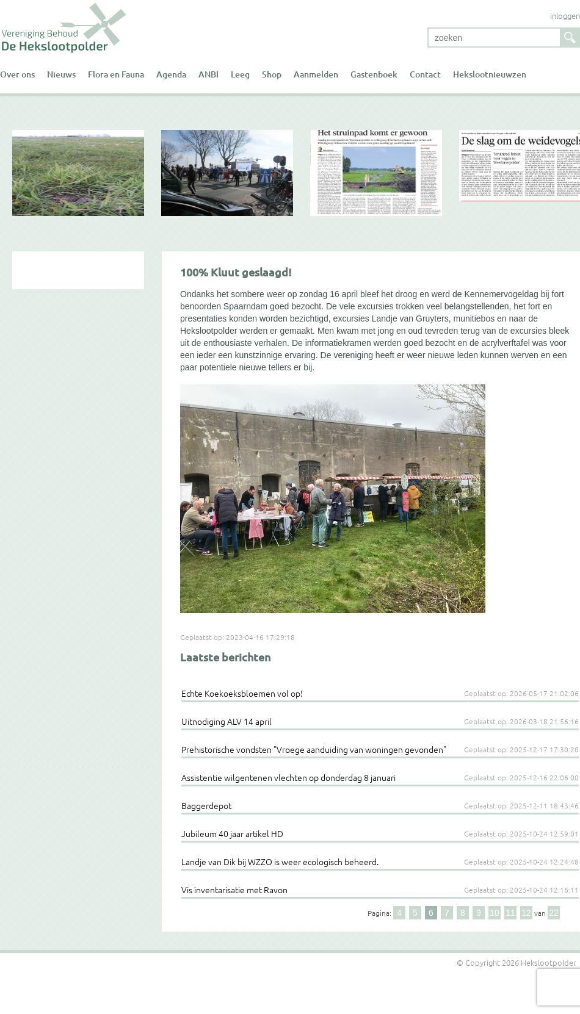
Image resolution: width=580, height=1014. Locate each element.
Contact (425, 74)
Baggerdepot (206, 805)
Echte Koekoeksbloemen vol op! (242, 693)
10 (494, 913)
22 (554, 913)
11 (510, 913)
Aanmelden (316, 74)
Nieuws (61, 74)
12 (526, 913)
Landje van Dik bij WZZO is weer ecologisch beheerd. (280, 861)
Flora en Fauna (116, 74)
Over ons (17, 74)
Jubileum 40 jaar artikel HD (232, 833)
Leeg (240, 74)
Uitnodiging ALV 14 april (226, 721)
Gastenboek (373, 74)
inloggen (565, 15)
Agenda (171, 74)
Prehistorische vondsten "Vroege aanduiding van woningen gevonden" (313, 749)
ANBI (208, 74)
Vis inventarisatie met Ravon (234, 889)
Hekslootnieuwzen (489, 74)
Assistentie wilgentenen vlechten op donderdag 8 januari (288, 777)
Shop (271, 74)
